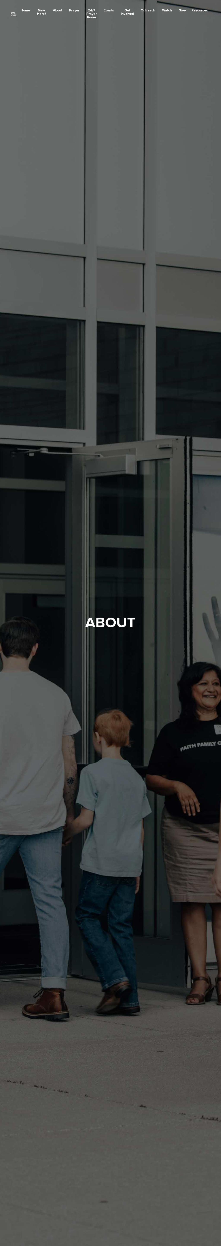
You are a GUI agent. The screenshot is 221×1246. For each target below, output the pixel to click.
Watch (167, 10)
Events (109, 10)
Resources (199, 10)
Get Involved (127, 12)
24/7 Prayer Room (91, 14)
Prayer (74, 10)
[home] (14, 13)
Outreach (148, 10)
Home (25, 10)
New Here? (41, 12)
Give (182, 10)
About (57, 10)
